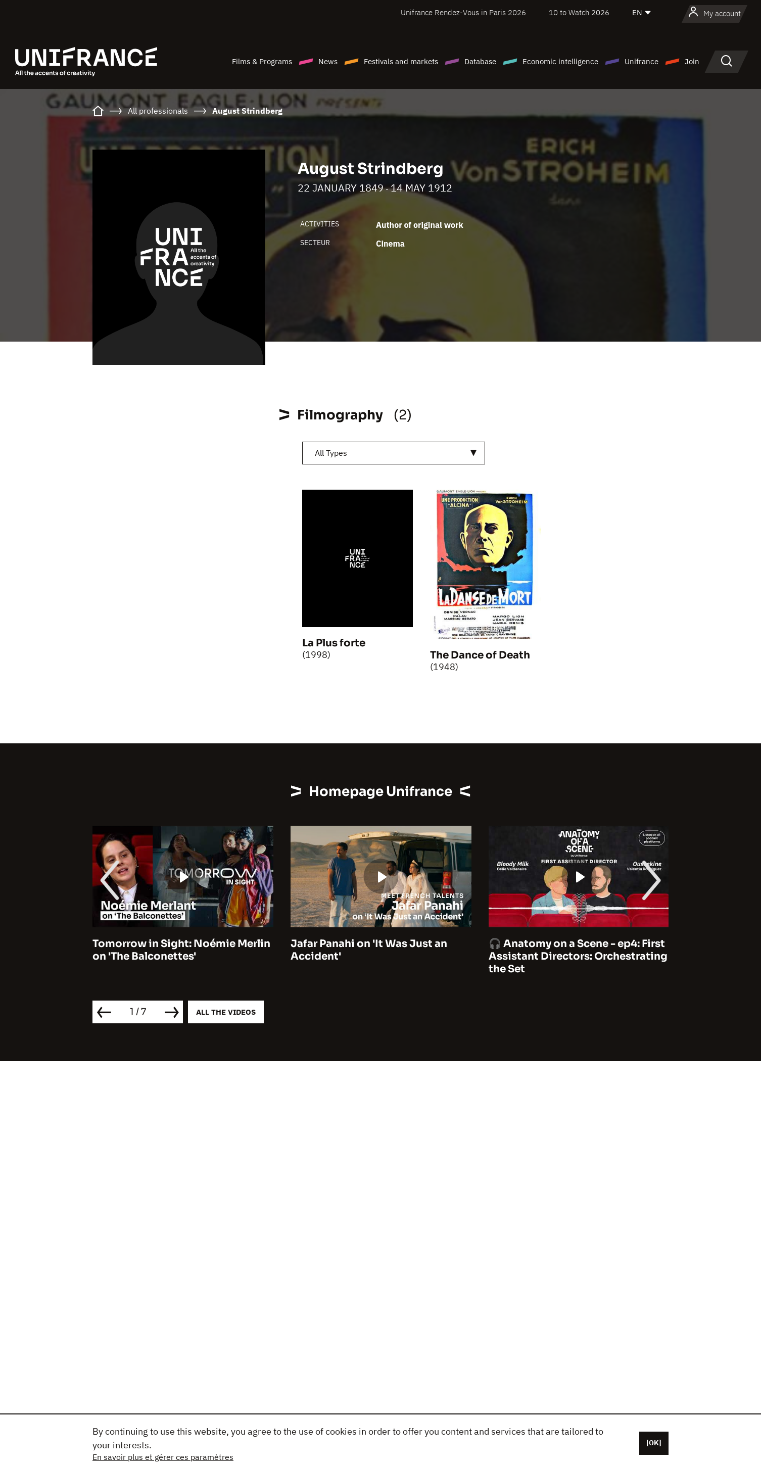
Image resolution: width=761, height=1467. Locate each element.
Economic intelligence (560, 61)
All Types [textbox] (331, 453)
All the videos (226, 1012)
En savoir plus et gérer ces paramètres (162, 1457)
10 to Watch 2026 (579, 12)
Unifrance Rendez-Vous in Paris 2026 (463, 12)
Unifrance (641, 61)
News (328, 61)
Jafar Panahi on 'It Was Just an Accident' (369, 950)
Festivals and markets (401, 61)
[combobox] (393, 453)
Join (692, 61)
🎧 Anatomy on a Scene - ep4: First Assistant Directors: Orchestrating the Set (578, 956)
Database (480, 61)
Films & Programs (262, 61)
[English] (642, 13)
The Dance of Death (480, 655)
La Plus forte (333, 643)
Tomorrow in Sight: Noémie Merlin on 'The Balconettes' (181, 950)
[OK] (653, 1442)
